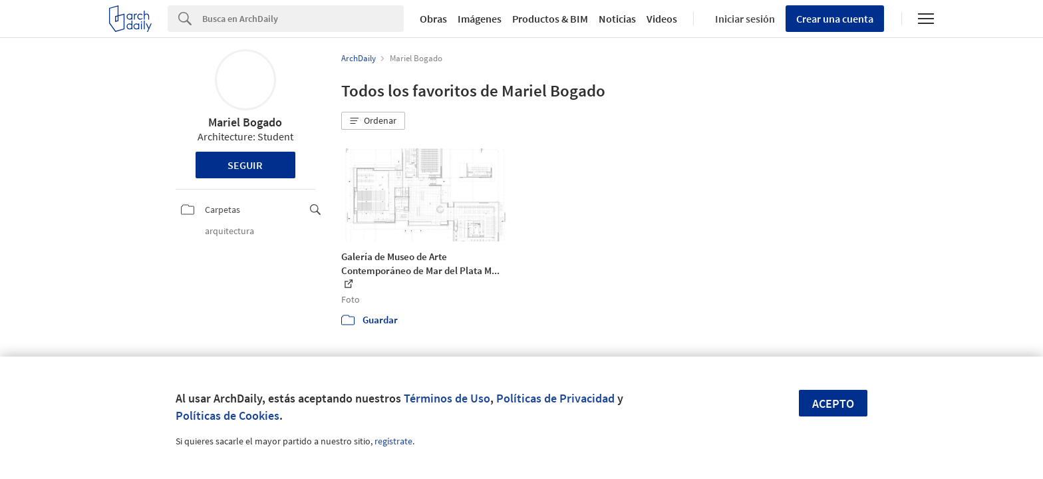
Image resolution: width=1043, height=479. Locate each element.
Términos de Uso (447, 398)
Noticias (617, 18)
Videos (662, 18)
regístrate (393, 441)
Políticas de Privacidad (555, 398)
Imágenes (480, 18)
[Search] (303, 18)
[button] (373, 121)
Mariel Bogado (245, 122)
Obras (433, 18)
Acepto (833, 403)
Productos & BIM (550, 18)
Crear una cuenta (834, 18)
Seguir (245, 165)
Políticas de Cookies (227, 415)
